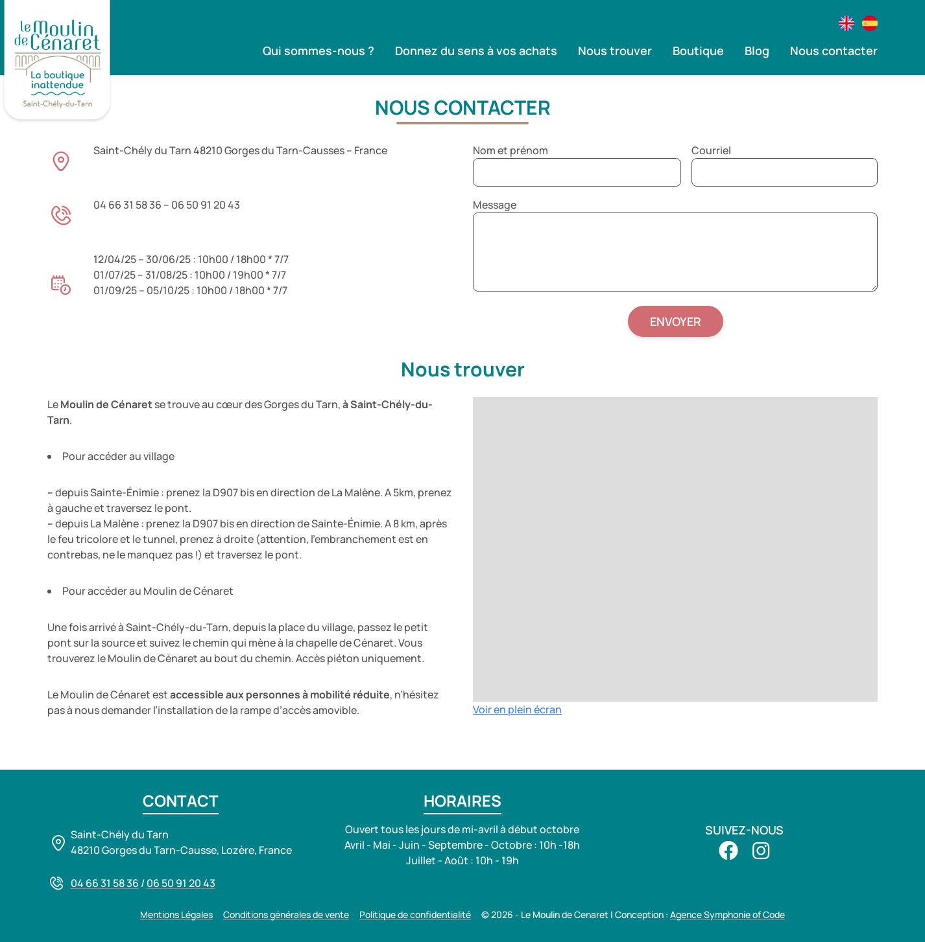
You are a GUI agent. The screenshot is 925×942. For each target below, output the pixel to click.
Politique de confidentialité (415, 914)
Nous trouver (615, 50)
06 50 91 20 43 (181, 883)
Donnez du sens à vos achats (476, 50)
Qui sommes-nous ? (318, 50)
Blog (757, 50)
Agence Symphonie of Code (727, 914)
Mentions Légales (176, 914)
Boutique (698, 50)
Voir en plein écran (517, 709)
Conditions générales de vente (286, 914)
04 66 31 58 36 (105, 883)
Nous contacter (834, 50)
